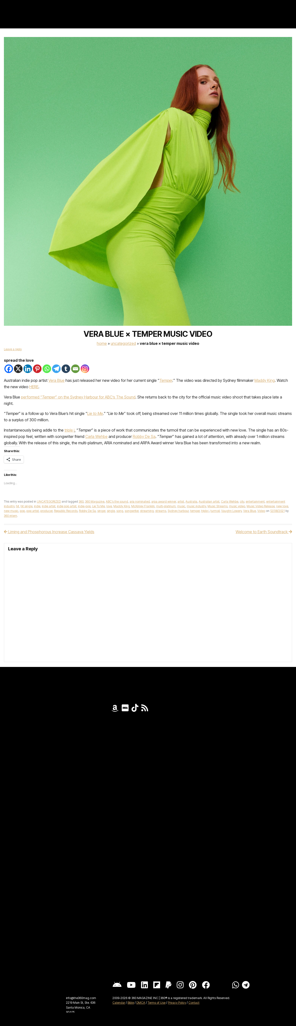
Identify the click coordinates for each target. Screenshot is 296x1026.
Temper (165, 380)
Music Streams (218, 506)
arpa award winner (163, 501)
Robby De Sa (144, 436)
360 (81, 501)
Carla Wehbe (96, 436)
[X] (18, 368)
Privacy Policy (177, 1002)
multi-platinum (166, 506)
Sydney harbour (178, 511)
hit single (27, 506)
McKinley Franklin (143, 506)
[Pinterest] (37, 368)
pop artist (32, 511)
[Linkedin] (27, 368)
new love (282, 506)
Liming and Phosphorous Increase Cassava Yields (49, 531)
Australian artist (209, 501)
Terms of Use (156, 1002)
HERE (33, 386)
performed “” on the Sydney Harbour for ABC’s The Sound (78, 397)
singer (101, 511)
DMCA (140, 1002)
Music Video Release (261, 506)
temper (195, 511)
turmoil (215, 511)
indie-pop (84, 506)
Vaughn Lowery (231, 511)
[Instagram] (85, 368)
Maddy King (264, 380)
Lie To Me (98, 506)
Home (102, 343)
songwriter (132, 511)
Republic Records (65, 511)
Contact (193, 1002)
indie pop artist (67, 506)
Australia (191, 501)
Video (261, 511)
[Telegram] (56, 368)
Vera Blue (56, 380)
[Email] (75, 368)
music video (237, 506)
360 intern (10, 516)
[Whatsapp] (47, 368)
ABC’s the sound (117, 501)
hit (17, 506)
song (119, 511)
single (111, 511)
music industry (196, 506)
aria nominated (140, 501)
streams (160, 511)
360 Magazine (94, 501)
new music (11, 511)
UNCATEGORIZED (123, 343)
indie (37, 506)
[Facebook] (8, 368)
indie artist (48, 506)
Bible (131, 1002)
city (242, 501)
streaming (147, 511)
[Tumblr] (66, 368)
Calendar (118, 1002)
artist (180, 501)
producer (46, 511)
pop (22, 511)
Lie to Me (95, 413)
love (109, 506)
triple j (70, 430)
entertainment (255, 501)
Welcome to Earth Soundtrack (264, 531)
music (181, 506)
